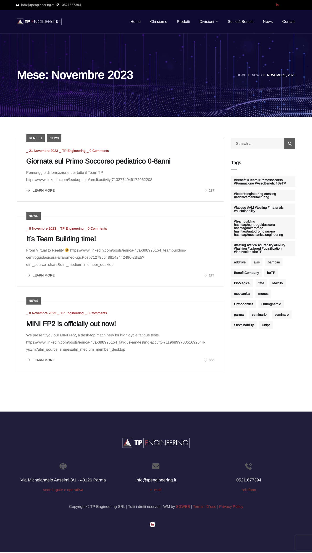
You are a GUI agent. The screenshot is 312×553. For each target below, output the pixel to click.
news (54, 138)
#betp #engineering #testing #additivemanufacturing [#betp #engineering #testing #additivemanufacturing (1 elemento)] (255, 195)
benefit (35, 138)
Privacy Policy (231, 507)
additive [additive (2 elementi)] (240, 262)
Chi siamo (158, 21)
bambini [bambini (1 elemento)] (274, 262)
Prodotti (183, 21)
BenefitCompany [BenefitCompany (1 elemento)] (246, 273)
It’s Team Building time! (63, 239)
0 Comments (99, 151)
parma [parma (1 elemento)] (239, 314)
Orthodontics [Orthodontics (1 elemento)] (243, 304)
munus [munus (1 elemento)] (263, 294)
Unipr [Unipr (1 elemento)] (266, 325)
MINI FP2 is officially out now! (73, 325)
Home (135, 21)
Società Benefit (240, 21)
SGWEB (183, 507)
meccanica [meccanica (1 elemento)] (242, 294)
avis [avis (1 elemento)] (257, 262)
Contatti (288, 21)
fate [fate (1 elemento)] (261, 283)
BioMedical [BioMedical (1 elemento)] (242, 283)
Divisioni (206, 21)
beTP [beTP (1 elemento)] (271, 273)
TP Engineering (74, 151)
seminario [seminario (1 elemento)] (259, 314)
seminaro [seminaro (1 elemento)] (282, 314)
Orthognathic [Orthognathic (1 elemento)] (271, 304)
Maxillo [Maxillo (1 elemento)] (277, 283)
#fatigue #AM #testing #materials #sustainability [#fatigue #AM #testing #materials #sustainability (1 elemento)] (258, 209)
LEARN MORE (41, 191)
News (268, 21)
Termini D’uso (204, 507)
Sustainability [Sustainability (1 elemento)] (244, 325)
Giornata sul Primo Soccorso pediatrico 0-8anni (102, 161)
